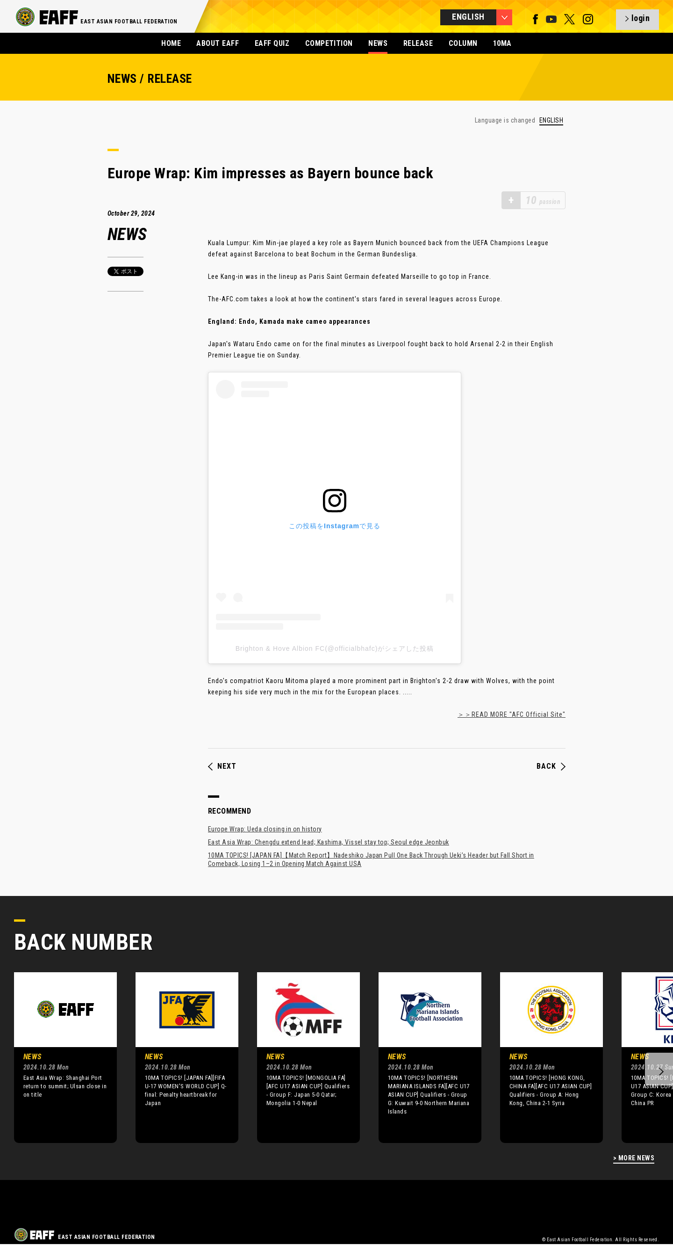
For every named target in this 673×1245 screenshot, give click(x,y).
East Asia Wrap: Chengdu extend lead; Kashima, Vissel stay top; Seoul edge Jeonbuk (328, 842)
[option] (58, 1057)
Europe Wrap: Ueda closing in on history (265, 829)
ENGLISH (551, 120)
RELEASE (418, 43)
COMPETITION (329, 43)
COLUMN (463, 43)
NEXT (222, 766)
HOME (171, 43)
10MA (502, 43)
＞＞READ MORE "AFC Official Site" (512, 714)
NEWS (377, 43)
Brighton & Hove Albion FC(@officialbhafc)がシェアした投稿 (335, 648)
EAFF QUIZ (272, 43)
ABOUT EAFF (217, 43)
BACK (551, 766)
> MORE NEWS (633, 1158)
